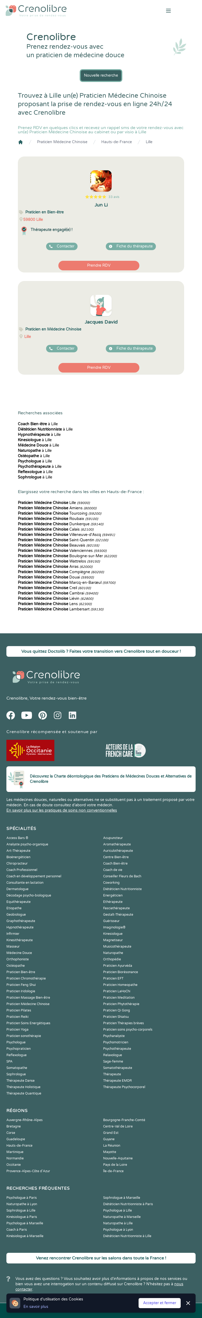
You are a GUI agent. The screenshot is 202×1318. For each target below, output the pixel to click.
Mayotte (109, 1152)
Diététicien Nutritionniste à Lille (127, 1236)
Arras (55, 566)
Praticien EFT (113, 978)
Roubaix (58, 519)
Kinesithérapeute (19, 940)
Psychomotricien (115, 1042)
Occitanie (13, 1165)
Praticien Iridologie (20, 991)
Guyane (109, 1139)
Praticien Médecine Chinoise (62, 142)
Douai (56, 577)
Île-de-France (113, 1171)
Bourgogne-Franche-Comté (124, 1120)
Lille (149, 142)
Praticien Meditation (119, 997)
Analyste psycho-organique (27, 844)
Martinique (14, 1152)
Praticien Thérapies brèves (123, 1023)
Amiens (57, 508)
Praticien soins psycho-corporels (127, 1029)
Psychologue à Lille (117, 1210)
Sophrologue (16, 1074)
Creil (54, 588)
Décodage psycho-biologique (28, 895)
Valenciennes (62, 550)
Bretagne (13, 1126)
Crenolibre (16, 698)
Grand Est (111, 1133)
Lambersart (60, 609)
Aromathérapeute (117, 844)
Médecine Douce (19, 953)
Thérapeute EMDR (117, 1081)
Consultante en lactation (24, 883)
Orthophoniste (17, 959)
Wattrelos (59, 561)
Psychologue (16, 1042)
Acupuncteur (113, 838)
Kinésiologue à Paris (21, 1217)
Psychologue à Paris (21, 1198)
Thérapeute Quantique (23, 1093)
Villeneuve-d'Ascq (66, 534)
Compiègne (61, 572)
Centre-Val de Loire (118, 1126)
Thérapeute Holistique (23, 1087)
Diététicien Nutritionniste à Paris (128, 1204)
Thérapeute (112, 1074)
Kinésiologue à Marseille (24, 1236)
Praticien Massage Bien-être (28, 997)
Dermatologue (17, 889)
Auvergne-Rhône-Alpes (24, 1120)
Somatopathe (16, 1068)
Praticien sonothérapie (23, 1036)
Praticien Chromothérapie (26, 978)
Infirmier (12, 934)
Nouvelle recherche (101, 75)
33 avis (113, 197)
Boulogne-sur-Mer (67, 556)
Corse (10, 1133)
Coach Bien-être (115, 863)
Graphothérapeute (20, 921)
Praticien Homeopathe (120, 985)
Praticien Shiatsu (116, 1017)
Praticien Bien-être (20, 972)
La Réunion (111, 1145)
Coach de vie (112, 870)
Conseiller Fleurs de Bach (122, 876)
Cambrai (58, 593)
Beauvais (58, 545)
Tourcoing (59, 513)
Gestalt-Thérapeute (118, 914)
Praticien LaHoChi (116, 991)
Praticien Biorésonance (120, 972)
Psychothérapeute (117, 1049)
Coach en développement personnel (33, 876)
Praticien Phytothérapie (121, 1004)
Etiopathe (14, 908)
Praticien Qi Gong (116, 1010)
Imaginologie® (114, 927)
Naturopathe (113, 953)
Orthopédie (112, 959)
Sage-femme (113, 1061)
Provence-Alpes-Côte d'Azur (28, 1171)
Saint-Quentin (63, 540)
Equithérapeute (18, 902)
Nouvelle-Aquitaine (118, 1158)
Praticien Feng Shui (21, 985)
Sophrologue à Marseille (121, 1198)
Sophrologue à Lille (20, 1210)
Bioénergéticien (18, 857)
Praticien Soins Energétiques (28, 1023)
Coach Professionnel (21, 870)
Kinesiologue (113, 934)
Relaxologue (112, 1055)
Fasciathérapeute (116, 908)
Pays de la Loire (115, 1165)
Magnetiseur (113, 940)
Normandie (15, 1158)
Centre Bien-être (116, 857)
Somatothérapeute (117, 1068)
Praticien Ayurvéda (117, 966)
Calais (56, 529)
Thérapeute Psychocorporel (124, 1087)
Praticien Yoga (17, 1029)
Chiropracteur (17, 863)
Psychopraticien (18, 1049)
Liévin (55, 598)
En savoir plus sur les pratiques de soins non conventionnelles (61, 810)
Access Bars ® (17, 838)
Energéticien (113, 895)
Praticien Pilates (18, 1010)
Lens (55, 604)
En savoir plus (35, 1306)
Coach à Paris (16, 1230)
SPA (9, 1061)
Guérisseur (111, 921)
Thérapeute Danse (20, 1081)
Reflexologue (16, 1055)
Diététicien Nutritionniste (122, 889)
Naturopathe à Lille (118, 1223)
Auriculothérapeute (118, 851)
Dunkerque (60, 524)
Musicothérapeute (117, 946)
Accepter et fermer (159, 1303)
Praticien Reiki (17, 1017)
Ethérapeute (113, 902)
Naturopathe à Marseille (122, 1217)
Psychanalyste (114, 1036)
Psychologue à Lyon (118, 1230)
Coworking (111, 883)
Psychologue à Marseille (24, 1223)
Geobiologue (16, 914)
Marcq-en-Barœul (66, 582)
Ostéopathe (15, 966)
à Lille (38, 424)
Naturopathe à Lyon (21, 1204)
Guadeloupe (15, 1139)
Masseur (13, 946)
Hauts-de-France (116, 142)
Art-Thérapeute (18, 851)
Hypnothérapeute (20, 927)
